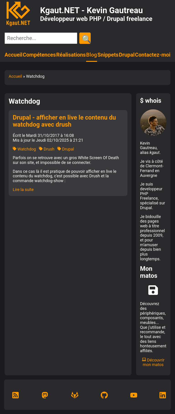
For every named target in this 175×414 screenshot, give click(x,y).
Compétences (39, 55)
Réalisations (71, 55)
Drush (46, 149)
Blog (91, 55)
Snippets (108, 55)
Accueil (13, 55)
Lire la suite (23, 189)
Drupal (127, 55)
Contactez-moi (152, 55)
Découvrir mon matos (153, 362)
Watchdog (24, 149)
